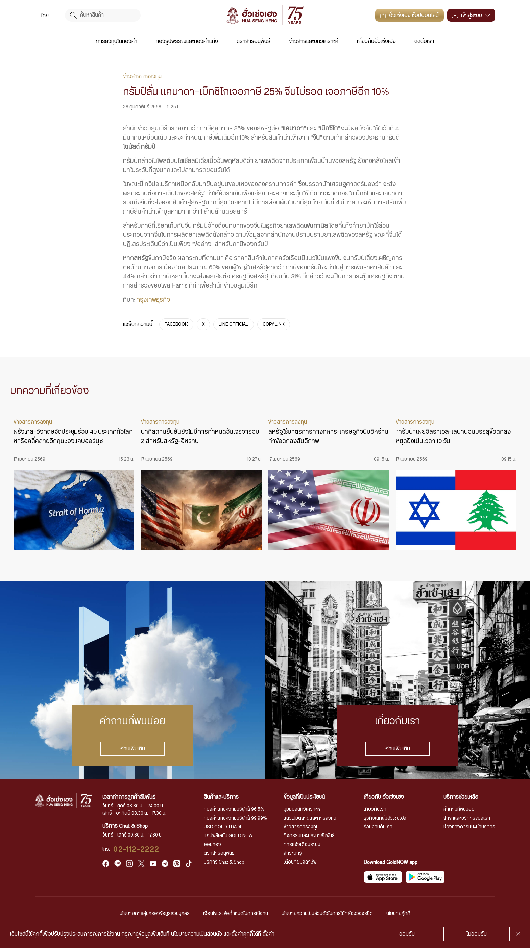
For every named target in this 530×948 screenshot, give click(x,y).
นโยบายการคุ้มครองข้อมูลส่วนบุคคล (155, 913)
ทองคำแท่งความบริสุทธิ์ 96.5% (234, 809)
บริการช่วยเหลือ (460, 797)
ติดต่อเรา (424, 41)
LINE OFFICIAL (233, 324)
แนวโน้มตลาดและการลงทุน (310, 818)
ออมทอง (212, 844)
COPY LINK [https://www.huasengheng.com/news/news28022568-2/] (274, 324)
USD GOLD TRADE (223, 827)
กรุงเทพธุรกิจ (153, 300)
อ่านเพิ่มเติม (132, 748)
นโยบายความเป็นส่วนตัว (196, 934)
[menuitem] (45, 15)
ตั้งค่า (268, 934)
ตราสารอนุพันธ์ (253, 41)
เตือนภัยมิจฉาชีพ (300, 862)
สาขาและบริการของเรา (466, 818)
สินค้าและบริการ (221, 797)
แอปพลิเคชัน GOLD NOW (228, 835)
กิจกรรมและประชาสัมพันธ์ (309, 835)
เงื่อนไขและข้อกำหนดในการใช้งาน (235, 913)
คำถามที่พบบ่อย (459, 809)
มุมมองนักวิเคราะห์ (302, 809)
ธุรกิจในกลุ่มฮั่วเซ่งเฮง (385, 818)
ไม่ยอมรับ (476, 934)
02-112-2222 (136, 849)
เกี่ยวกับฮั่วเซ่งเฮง (376, 41)
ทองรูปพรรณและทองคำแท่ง (187, 41)
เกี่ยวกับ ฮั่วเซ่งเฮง (384, 797)
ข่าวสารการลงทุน (301, 827)
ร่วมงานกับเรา (378, 827)
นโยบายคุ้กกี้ (398, 913)
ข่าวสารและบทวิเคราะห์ (313, 41)
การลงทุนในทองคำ (116, 41)
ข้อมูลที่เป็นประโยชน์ (304, 797)
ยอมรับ (407, 934)
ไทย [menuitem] (45, 15)
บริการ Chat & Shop (224, 862)
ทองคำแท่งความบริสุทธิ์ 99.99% (235, 818)
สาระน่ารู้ (293, 853)
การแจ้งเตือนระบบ (302, 844)
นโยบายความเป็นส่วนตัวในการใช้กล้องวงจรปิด (327, 913)
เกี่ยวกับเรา (375, 809)
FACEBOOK (176, 324)
